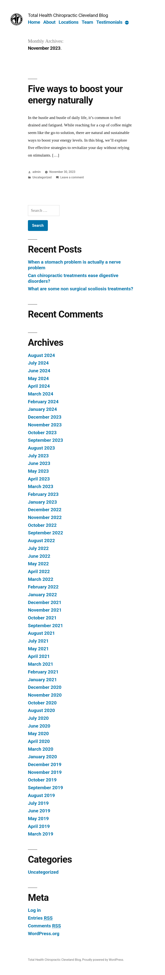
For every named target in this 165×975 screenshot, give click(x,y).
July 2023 (38, 455)
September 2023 (45, 440)
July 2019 (38, 803)
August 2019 (41, 795)
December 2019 (44, 764)
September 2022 (45, 533)
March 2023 (40, 486)
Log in (34, 910)
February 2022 (43, 587)
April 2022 (39, 571)
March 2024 (40, 394)
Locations (69, 22)
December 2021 (44, 602)
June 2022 (39, 556)
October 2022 (42, 525)
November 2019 (45, 772)
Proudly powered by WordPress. (103, 960)
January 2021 (42, 679)
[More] (127, 23)
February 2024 (43, 401)
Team (87, 22)
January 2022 (42, 594)
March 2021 (40, 664)
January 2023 (42, 502)
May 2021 (38, 648)
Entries (40, 918)
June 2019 (39, 811)
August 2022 (41, 540)
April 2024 (39, 386)
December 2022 (44, 509)
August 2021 (41, 633)
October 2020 (42, 703)
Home (34, 22)
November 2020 (45, 695)
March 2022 (40, 579)
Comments (44, 926)
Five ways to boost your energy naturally (75, 94)
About (49, 22)
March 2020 (40, 749)
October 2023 (42, 432)
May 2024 (38, 378)
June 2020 (39, 726)
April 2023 (39, 479)
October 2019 (42, 780)
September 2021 (45, 625)
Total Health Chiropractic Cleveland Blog (68, 15)
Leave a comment (72, 177)
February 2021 (43, 672)
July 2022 (38, 548)
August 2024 (41, 355)
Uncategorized (42, 177)
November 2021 (45, 610)
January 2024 (42, 409)
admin (36, 172)
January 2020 (42, 756)
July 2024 (38, 363)
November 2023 (45, 425)
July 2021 (38, 641)
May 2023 (38, 471)
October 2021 (42, 618)
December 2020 (44, 687)
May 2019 (38, 818)
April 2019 (39, 826)
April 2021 (39, 656)
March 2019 (40, 834)
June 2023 (39, 463)
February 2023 (43, 494)
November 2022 (45, 517)
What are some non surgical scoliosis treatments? (80, 288)
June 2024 (39, 370)
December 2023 (44, 417)
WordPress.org (43, 933)
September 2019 (45, 787)
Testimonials (109, 22)
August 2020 (41, 710)
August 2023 (41, 448)
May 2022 (38, 563)
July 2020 (38, 718)
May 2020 (38, 733)
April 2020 (39, 741)
